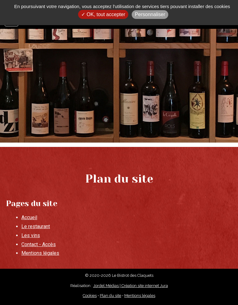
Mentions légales (40, 253)
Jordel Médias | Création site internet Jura (130, 285)
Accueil (29, 217)
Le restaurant (35, 226)
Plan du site (110, 295)
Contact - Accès (38, 244)
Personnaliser (150, 14)
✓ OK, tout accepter (103, 14)
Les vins (30, 235)
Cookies (90, 295)
